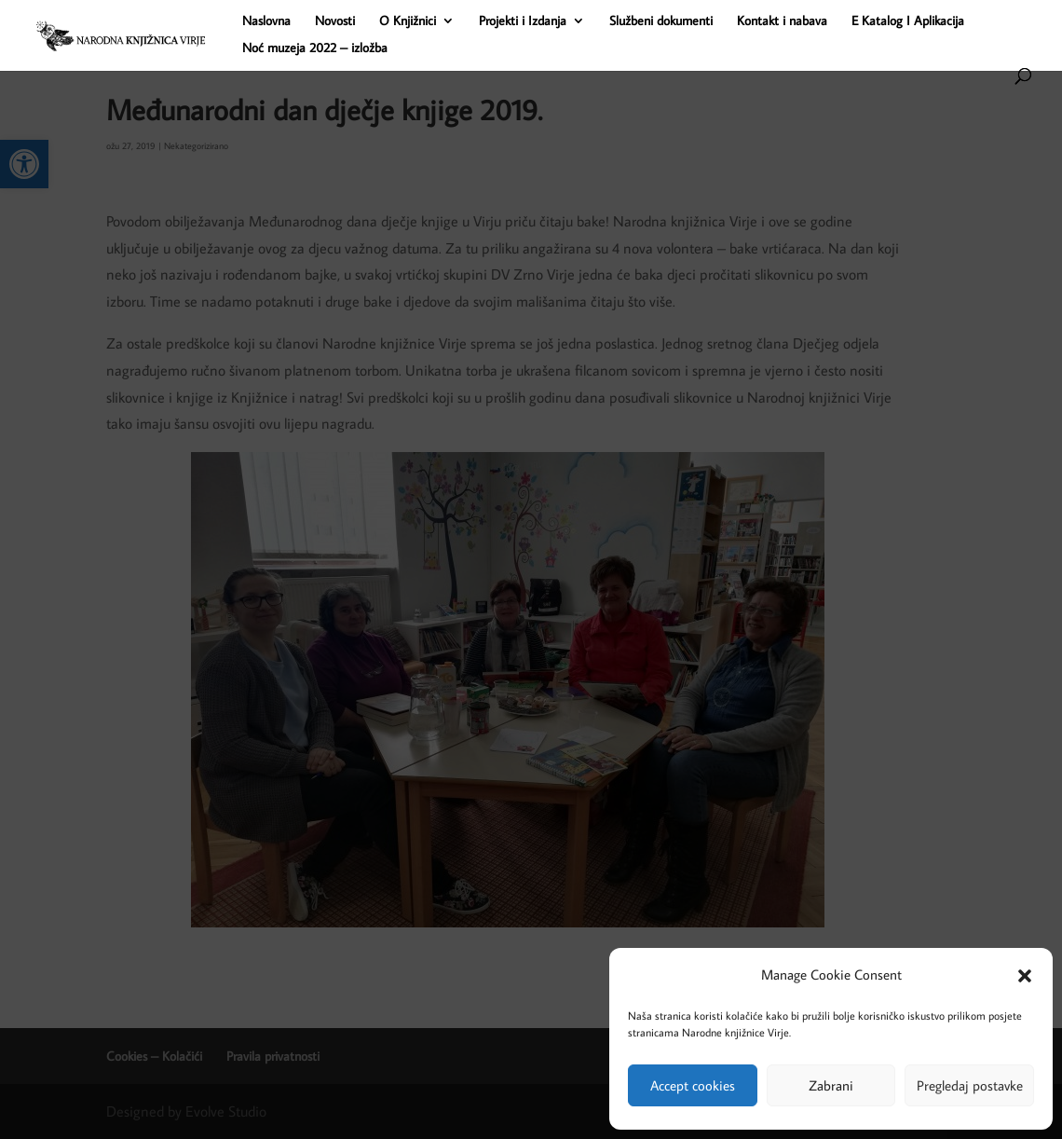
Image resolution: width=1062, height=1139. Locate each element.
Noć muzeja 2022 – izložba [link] (315, 48)
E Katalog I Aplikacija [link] (907, 21)
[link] (193, 33)
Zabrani (831, 1085)
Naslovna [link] (266, 21)
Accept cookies (692, 1085)
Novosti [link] (335, 21)
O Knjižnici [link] (407, 21)
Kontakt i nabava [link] (782, 21)
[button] (1024, 976)
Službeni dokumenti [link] (661, 21)
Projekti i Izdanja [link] (522, 21)
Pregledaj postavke (970, 1085)
